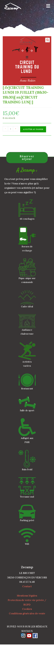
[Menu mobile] (47, 6)
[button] (47, 40)
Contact (27, 586)
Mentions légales (27, 595)
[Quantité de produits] (10, 128)
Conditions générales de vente (27, 613)
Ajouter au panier (33, 129)
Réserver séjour (27, 158)
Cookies (27, 609)
